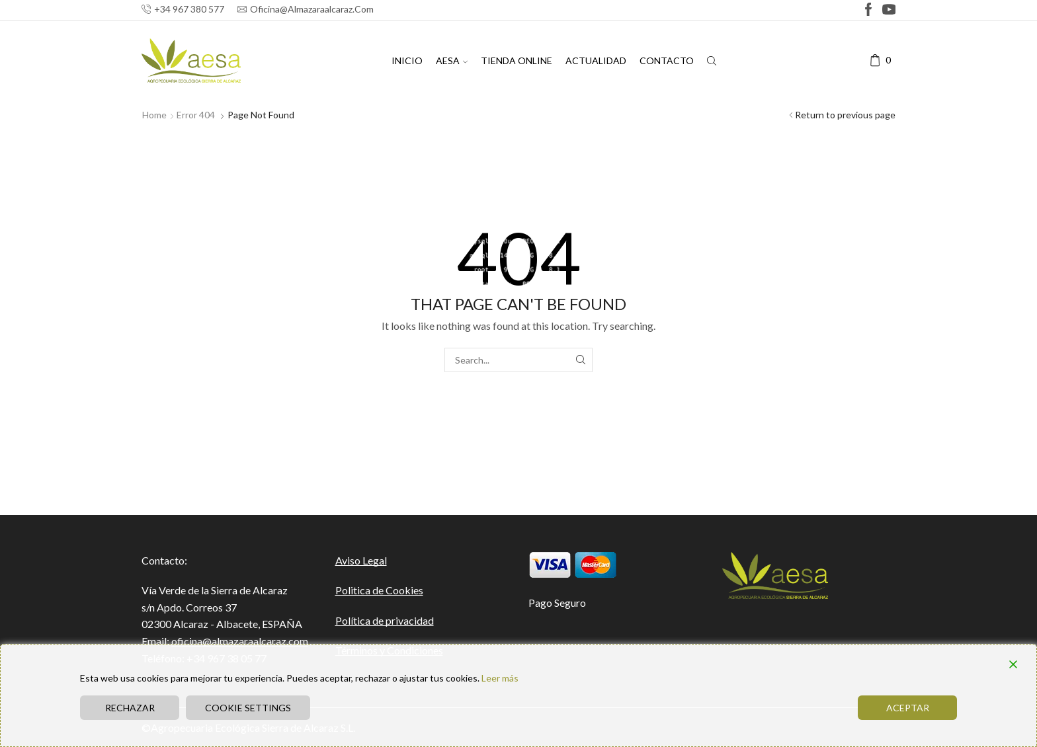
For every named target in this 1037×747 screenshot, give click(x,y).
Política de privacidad (384, 620)
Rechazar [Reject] (130, 707)
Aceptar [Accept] (907, 707)
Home (154, 114)
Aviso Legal (361, 560)
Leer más (499, 678)
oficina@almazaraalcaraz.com (239, 641)
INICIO (407, 60)
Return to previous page (845, 114)
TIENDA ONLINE (516, 60)
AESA (452, 60)
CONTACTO (667, 60)
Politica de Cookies (379, 590)
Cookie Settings (248, 707)
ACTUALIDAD (595, 60)
